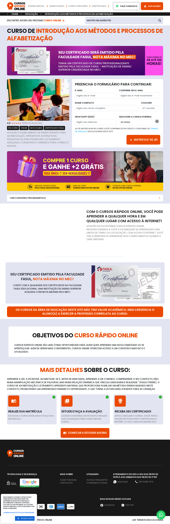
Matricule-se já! (143, 140)
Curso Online (54, 20)
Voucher (146, 102)
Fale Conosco (126, 6)
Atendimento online (97, 482)
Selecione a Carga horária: (135, 116)
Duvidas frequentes (97, 480)
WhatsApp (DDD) (85, 116)
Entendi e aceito (24, 518)
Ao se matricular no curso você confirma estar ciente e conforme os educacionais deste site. (116, 130)
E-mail (79, 90)
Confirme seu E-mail (131, 90)
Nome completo (84, 102)
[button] (157, 121)
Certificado (66, 482)
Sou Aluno (152, 6)
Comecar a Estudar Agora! (85, 433)
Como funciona (68, 480)
